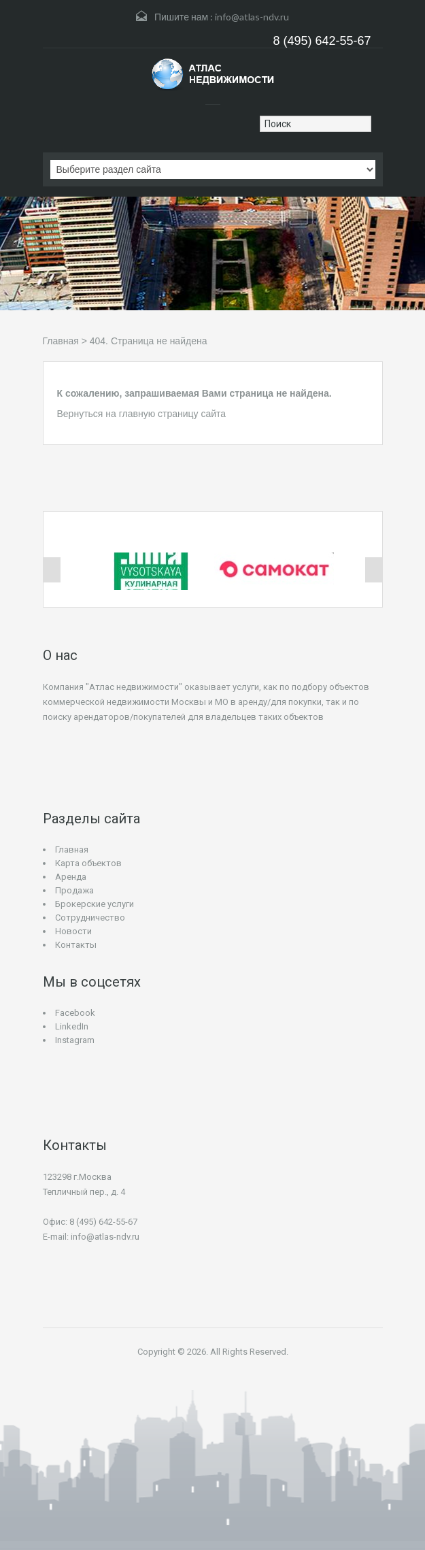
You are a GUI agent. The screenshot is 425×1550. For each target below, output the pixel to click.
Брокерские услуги (94, 904)
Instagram (75, 1040)
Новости (73, 931)
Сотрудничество (90, 917)
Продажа (74, 890)
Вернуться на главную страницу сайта (141, 413)
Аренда (70, 877)
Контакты (76, 945)
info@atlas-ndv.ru (252, 16)
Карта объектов (88, 863)
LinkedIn (71, 1026)
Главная (61, 340)
